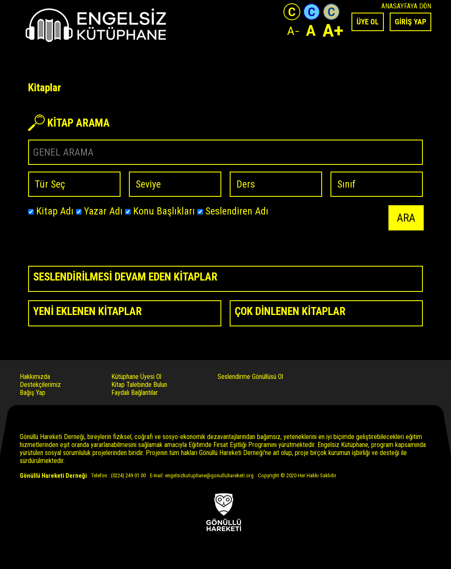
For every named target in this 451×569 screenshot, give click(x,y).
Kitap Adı (50, 211)
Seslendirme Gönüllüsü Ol (250, 377)
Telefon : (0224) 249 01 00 (118, 475)
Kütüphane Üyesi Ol (136, 377)
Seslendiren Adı (232, 211)
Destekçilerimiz (40, 385)
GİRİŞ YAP (410, 21)
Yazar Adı (99, 211)
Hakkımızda (35, 377)
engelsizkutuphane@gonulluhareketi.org (209, 475)
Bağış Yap (32, 393)
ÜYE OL (368, 21)
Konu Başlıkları (160, 211)
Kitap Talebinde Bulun (139, 385)
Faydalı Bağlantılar (134, 393)
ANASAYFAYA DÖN (406, 6)
